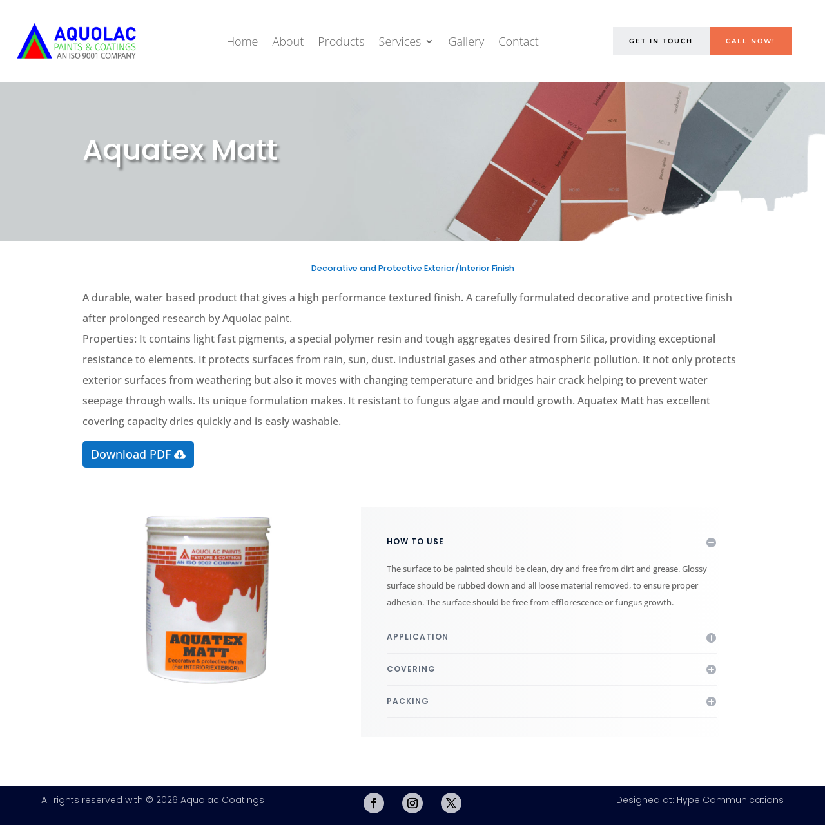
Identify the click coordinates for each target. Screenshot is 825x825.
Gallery (466, 41)
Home (242, 41)
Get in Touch (661, 41)
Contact (518, 41)
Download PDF (131, 454)
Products (341, 41)
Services (400, 41)
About (288, 41)
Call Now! (750, 41)
